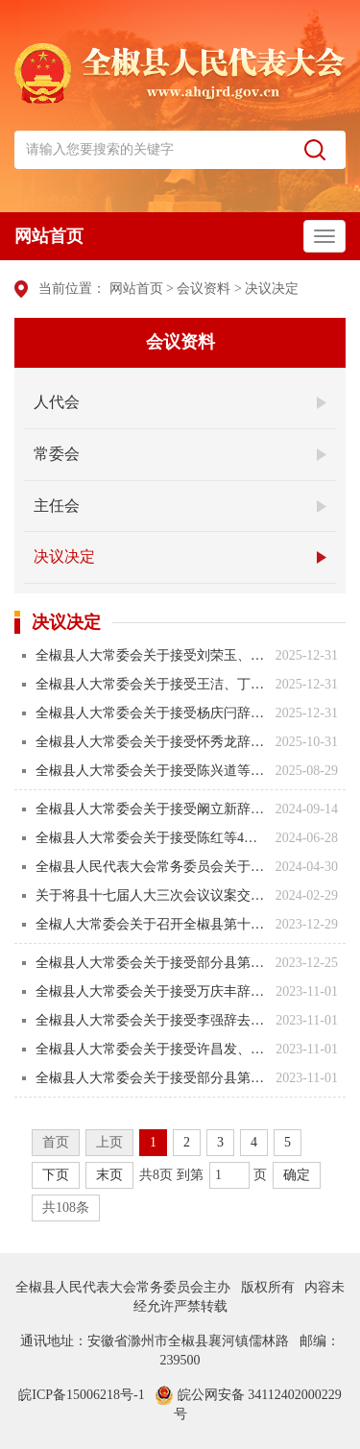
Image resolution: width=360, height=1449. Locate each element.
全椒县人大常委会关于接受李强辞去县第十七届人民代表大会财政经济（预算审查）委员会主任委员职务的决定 (151, 1020)
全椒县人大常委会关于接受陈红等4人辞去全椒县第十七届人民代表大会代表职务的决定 (151, 838)
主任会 (57, 505)
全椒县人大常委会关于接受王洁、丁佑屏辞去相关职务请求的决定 (151, 684)
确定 (296, 1175)
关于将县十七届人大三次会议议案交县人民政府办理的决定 (151, 895)
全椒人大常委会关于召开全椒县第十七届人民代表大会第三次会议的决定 (151, 924)
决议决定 (272, 288)
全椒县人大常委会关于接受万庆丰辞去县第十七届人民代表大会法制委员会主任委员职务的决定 (151, 991)
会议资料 (203, 288)
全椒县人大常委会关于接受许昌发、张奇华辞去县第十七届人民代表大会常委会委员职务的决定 (151, 1049)
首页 (55, 1142)
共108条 (65, 1207)
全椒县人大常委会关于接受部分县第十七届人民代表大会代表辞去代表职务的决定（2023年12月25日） (151, 962)
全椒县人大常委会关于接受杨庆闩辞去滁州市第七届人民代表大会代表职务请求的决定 (151, 713)
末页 (109, 1175)
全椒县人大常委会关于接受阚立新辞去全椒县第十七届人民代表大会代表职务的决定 (151, 809)
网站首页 (49, 236)
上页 (109, 1142)
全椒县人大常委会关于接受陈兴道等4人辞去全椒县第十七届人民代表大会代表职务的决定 (151, 770)
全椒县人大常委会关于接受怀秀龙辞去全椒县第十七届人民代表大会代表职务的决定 (151, 742)
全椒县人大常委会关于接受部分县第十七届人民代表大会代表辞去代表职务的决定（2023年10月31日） (151, 1078)
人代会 (57, 402)
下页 (55, 1175)
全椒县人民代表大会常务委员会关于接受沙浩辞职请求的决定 (151, 866)
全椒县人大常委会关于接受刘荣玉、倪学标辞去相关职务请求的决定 (151, 655)
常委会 (57, 454)
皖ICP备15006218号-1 (81, 1395)
